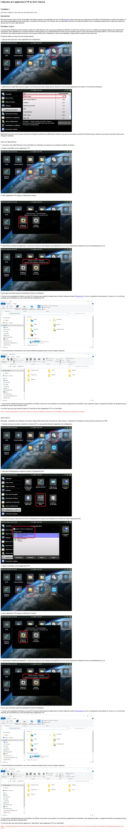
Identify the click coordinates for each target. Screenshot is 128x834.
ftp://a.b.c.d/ (79, 296)
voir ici (66, 19)
